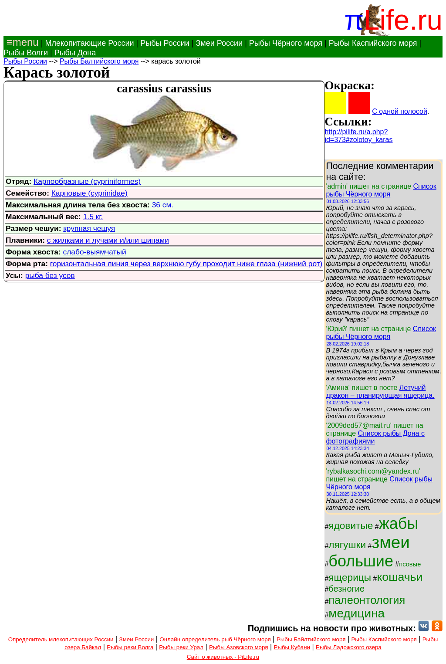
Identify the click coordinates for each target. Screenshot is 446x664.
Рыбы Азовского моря (238, 647)
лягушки (347, 544)
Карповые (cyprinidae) (89, 193)
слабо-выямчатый (94, 251)
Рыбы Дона (75, 52)
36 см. (162, 204)
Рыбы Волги (25, 52)
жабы (399, 523)
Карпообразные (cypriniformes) (87, 181)
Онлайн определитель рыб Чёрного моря (214, 639)
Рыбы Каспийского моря (373, 43)
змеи (390, 542)
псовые (410, 564)
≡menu (21, 42)
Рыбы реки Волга (130, 647)
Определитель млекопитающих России (61, 639)
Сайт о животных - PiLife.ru (223, 657)
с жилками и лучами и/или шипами (108, 240)
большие (360, 561)
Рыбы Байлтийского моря (311, 639)
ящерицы (349, 577)
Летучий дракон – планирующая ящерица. (380, 391)
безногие (346, 588)
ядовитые (350, 525)
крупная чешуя (89, 228)
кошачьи (399, 576)
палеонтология (366, 600)
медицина (356, 613)
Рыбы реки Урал (181, 647)
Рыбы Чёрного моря (285, 43)
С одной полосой (399, 111)
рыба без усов (50, 275)
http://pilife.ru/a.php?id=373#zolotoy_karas (358, 135)
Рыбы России (164, 43)
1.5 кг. (93, 216)
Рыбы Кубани (292, 647)
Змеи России (219, 43)
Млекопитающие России (89, 43)
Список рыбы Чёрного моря (381, 190)
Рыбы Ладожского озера (349, 647)
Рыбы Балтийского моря (99, 61)
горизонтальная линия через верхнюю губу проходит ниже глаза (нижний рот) (186, 263)
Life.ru (403, 20)
